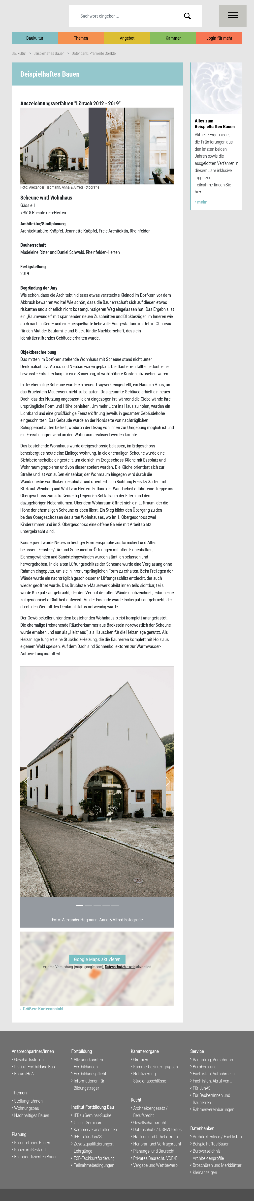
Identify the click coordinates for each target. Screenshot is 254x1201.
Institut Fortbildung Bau (34, 1067)
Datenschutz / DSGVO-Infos (157, 1129)
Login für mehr (219, 38)
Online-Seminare (88, 1122)
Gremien (140, 1059)
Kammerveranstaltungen (95, 1129)
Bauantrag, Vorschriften (213, 1059)
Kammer (173, 38)
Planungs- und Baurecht (154, 1151)
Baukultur (34, 38)
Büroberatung (205, 1067)
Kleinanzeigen (205, 1172)
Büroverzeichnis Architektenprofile (208, 1154)
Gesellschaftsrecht (149, 1122)
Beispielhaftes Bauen (48, 53)
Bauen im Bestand (30, 1149)
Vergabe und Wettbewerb (155, 1165)
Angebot (127, 38)
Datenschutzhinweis (120, 967)
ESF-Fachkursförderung (94, 1158)
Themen (81, 38)
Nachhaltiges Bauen (31, 1115)
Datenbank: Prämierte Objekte (94, 53)
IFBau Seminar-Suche (92, 1115)
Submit (191, 16)
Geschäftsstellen (29, 1059)
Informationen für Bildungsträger (89, 1084)
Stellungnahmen (28, 1101)
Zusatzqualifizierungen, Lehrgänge (94, 1147)
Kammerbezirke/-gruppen (155, 1067)
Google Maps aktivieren (97, 959)
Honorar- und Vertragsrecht (157, 1144)
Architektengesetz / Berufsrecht (150, 1111)
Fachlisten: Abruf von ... (213, 1081)
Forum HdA (24, 1074)
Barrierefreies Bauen (32, 1142)
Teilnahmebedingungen (94, 1165)
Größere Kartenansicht (43, 1009)
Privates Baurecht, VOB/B (155, 1158)
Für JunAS (202, 1088)
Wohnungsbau (26, 1108)
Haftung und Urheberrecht (156, 1137)
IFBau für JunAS (88, 1137)
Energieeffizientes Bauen (36, 1157)
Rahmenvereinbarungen (213, 1109)
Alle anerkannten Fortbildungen (88, 1063)
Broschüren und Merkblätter (217, 1165)
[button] (26, 781)
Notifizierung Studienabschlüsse (149, 1077)
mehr (202, 202)
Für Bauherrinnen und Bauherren (211, 1098)
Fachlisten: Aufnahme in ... (216, 1074)
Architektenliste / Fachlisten (217, 1137)
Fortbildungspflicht (90, 1074)
